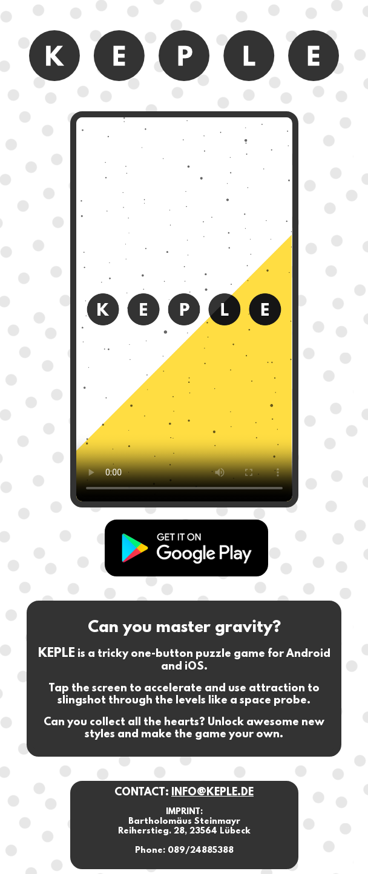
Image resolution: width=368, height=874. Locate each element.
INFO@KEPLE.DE (212, 793)
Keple (186, 548)
